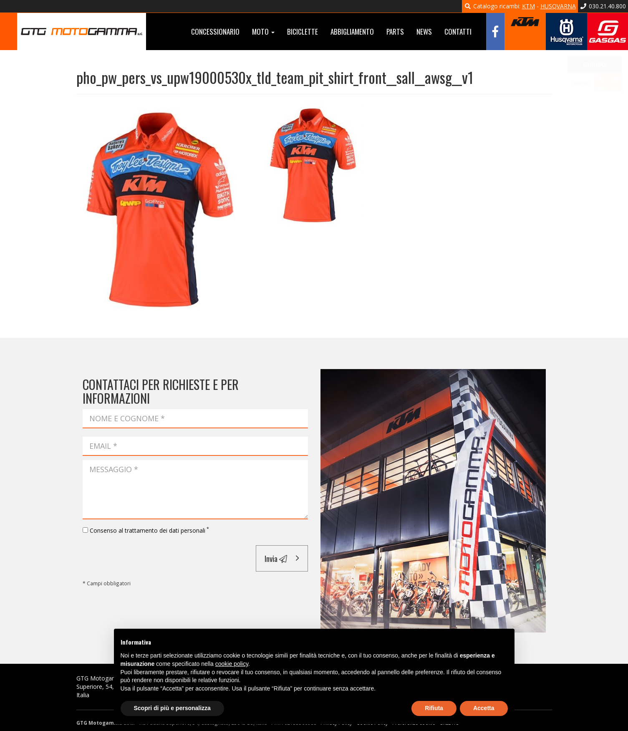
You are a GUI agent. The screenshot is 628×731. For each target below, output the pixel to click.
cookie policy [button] (231, 663)
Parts (395, 31)
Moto (263, 31)
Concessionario (215, 31)
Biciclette (302, 31)
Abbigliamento (352, 31)
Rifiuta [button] (434, 708)
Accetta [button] (483, 708)
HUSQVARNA (558, 6)
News (424, 31)
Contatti (458, 31)
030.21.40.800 (603, 6)
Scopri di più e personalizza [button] (172, 708)
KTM (528, 6)
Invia (276, 558)
